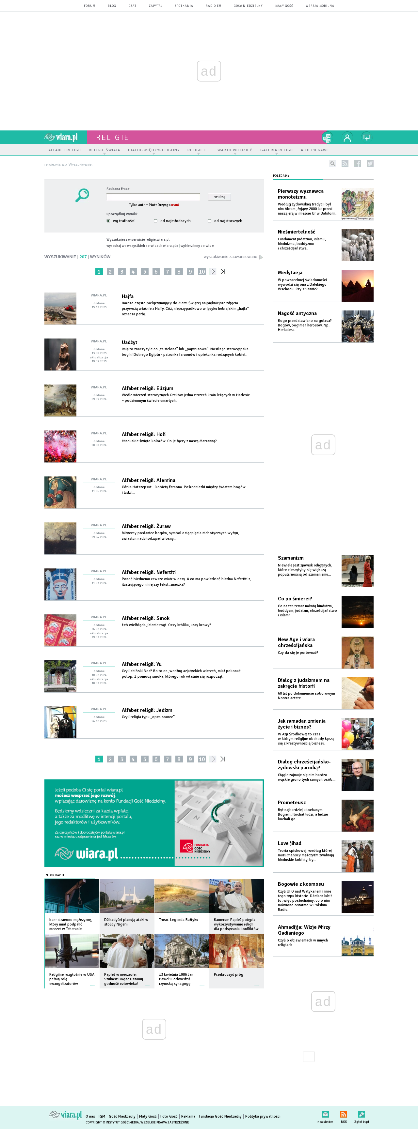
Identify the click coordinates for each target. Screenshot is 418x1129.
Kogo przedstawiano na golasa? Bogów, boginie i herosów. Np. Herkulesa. (305, 325)
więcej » (92, 927)
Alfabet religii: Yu (142, 664)
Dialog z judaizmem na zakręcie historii (304, 683)
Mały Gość (284, 6)
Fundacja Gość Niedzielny (220, 1116)
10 (202, 271)
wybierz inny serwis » (197, 245)
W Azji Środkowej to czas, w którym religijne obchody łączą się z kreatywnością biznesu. (306, 739)
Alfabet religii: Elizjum (147, 388)
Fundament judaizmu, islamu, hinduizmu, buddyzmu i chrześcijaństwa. (302, 244)
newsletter (325, 1113)
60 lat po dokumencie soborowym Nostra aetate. (306, 695)
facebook (357, 163)
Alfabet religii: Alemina (148, 480)
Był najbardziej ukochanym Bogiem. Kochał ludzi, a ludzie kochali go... (303, 814)
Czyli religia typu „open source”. (149, 717)
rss (345, 163)
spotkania (184, 6)
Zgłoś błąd (361, 1113)
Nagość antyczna (297, 313)
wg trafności (120, 220)
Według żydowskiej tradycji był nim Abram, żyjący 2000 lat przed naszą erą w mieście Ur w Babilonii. (307, 209)
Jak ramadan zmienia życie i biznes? (302, 724)
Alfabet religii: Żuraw (146, 526)
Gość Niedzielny (248, 6)
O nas (90, 1116)
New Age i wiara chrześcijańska (296, 642)
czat (133, 6)
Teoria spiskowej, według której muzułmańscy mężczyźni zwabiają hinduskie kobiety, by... (306, 855)
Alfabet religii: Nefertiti (149, 572)
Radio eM (213, 6)
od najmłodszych (172, 220)
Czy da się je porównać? (298, 652)
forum (89, 6)
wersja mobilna (320, 6)
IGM (102, 1116)
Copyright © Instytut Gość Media (112, 1122)
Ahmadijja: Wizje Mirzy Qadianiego (304, 930)
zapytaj (156, 6)
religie (112, 137)
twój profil (347, 137)
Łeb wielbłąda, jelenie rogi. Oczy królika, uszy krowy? (167, 625)
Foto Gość (169, 1116)
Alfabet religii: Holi (144, 434)
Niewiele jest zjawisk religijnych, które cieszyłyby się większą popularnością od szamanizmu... (305, 570)
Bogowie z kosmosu (301, 884)
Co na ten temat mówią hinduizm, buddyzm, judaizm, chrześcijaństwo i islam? (307, 611)
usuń (175, 205)
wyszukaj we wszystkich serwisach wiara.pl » (142, 245)
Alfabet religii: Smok (145, 618)
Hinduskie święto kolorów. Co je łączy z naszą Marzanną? (170, 441)
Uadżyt (129, 342)
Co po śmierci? (295, 599)
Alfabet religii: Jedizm (147, 710)
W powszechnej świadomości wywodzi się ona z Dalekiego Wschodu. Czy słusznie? (302, 285)
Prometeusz (292, 802)
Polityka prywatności (263, 1116)
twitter (370, 163)
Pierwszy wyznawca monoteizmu (301, 194)
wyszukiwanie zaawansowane (234, 257)
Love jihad (289, 843)
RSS (343, 1113)
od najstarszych (225, 220)
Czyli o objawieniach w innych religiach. (303, 942)
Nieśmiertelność (296, 232)
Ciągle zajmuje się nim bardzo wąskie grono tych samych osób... (306, 777)
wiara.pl (65, 137)
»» (224, 271)
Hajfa (128, 296)
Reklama (188, 1116)
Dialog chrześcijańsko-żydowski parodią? (304, 765)
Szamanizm (291, 558)
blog (112, 6)
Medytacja (290, 273)
